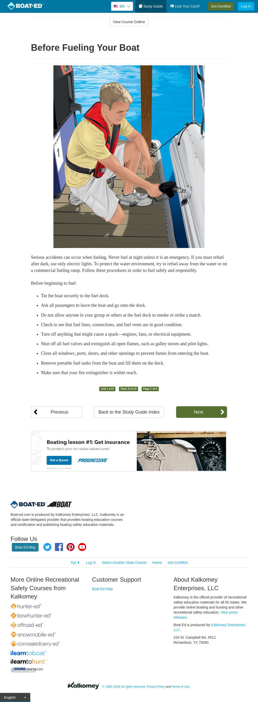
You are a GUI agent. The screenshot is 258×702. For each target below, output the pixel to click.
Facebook (59, 547)
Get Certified (221, 6)
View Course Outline (129, 22)
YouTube (82, 547)
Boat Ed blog (25, 547)
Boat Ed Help (102, 589)
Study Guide (151, 6)
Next (198, 412)
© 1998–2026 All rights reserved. (124, 686)
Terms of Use (180, 686)
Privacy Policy (155, 686)
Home (157, 563)
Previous (59, 412)
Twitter (47, 547)
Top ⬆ (75, 563)
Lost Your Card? (185, 6)
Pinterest (71, 547)
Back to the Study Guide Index (128, 412)
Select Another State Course (124, 563)
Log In (246, 6)
